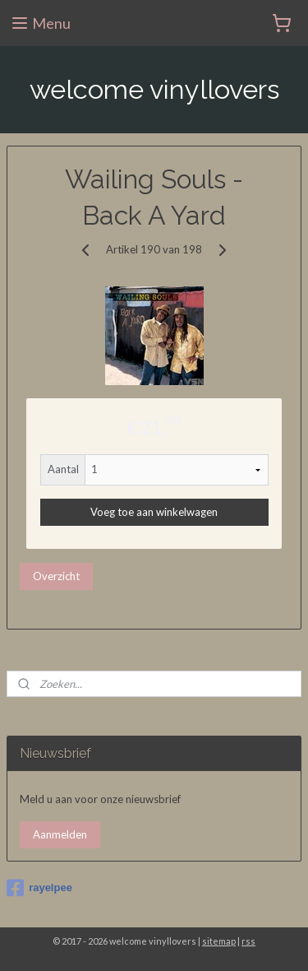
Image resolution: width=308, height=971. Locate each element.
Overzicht (56, 575)
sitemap (219, 941)
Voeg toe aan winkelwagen (154, 511)
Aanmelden (60, 834)
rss (248, 941)
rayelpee (39, 888)
